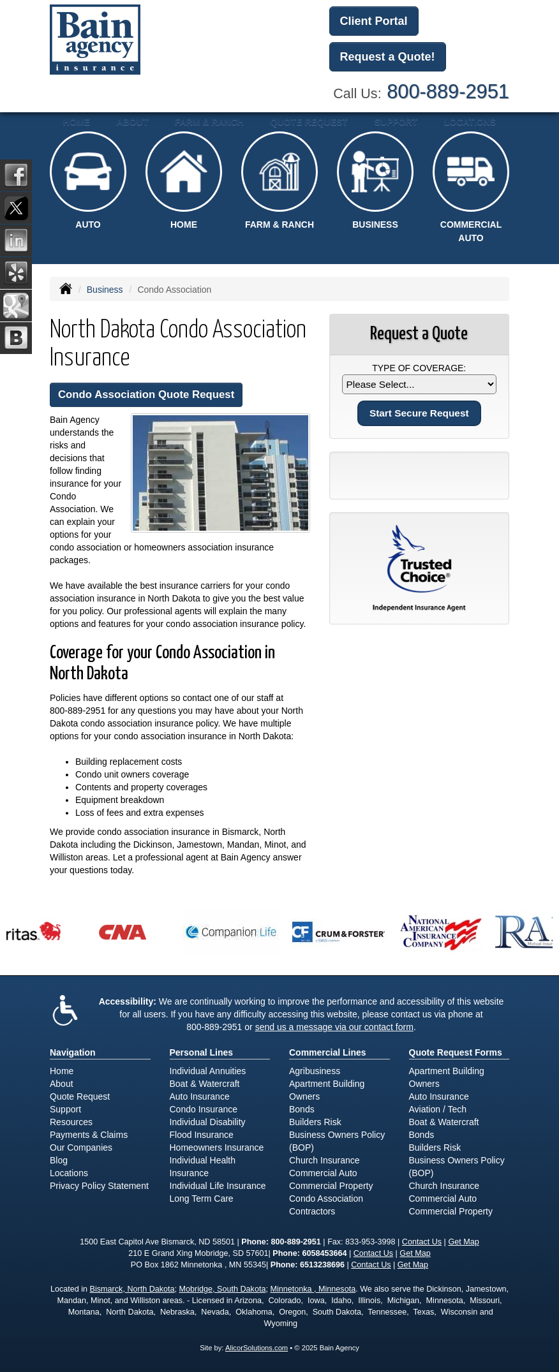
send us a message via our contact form (334, 1027)
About (61, 1084)
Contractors (312, 1211)
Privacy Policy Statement (99, 1186)
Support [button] (395, 122)
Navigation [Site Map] (73, 1052)
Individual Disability (208, 1122)
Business (105, 289)
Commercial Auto (323, 1173)
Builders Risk (315, 1122)
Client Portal (374, 21)
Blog (59, 1160)
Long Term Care (202, 1198)
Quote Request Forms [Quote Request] (455, 1052)
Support (65, 1109)
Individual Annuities (208, 1071)
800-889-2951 (448, 91)
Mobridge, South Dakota (222, 1289)
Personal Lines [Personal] (202, 1052)
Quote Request (80, 1096)
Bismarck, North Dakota (132, 1289)
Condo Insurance (204, 1109)
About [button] (132, 122)
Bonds (302, 1109)
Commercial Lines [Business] (327, 1052)
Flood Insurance (202, 1135)
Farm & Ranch (209, 122)
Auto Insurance (200, 1096)
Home (76, 122)
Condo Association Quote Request (146, 394)
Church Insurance (324, 1160)
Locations (69, 1173)
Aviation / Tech (438, 1109)
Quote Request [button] (309, 122)
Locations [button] (470, 122)
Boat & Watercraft (205, 1084)
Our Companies (81, 1147)
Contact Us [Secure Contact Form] (422, 1241)
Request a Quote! (387, 56)
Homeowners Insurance (217, 1147)
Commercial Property (331, 1186)
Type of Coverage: (419, 368)
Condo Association (326, 1198)
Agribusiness (314, 1071)
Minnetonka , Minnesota (312, 1289)
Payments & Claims (89, 1135)
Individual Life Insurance (218, 1186)
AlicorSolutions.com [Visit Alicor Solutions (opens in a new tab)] (256, 1348)
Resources (71, 1122)
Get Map (463, 1241)
